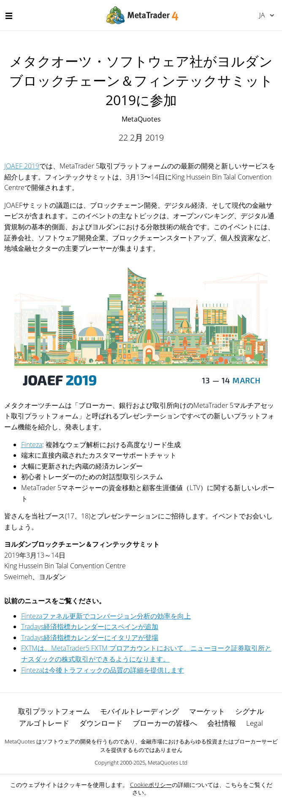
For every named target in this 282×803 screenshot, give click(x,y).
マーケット (207, 711)
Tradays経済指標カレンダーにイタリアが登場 (89, 637)
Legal (254, 723)
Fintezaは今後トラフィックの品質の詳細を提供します (102, 670)
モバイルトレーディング (139, 711)
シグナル (249, 711)
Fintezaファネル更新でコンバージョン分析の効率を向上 (106, 616)
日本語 (262, 15)
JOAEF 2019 (21, 166)
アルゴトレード (44, 723)
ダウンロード (100, 723)
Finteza (31, 444)
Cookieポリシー (151, 785)
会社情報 (221, 723)
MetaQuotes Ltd (167, 762)
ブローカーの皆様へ (165, 723)
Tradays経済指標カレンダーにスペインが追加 (89, 626)
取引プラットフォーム (54, 711)
